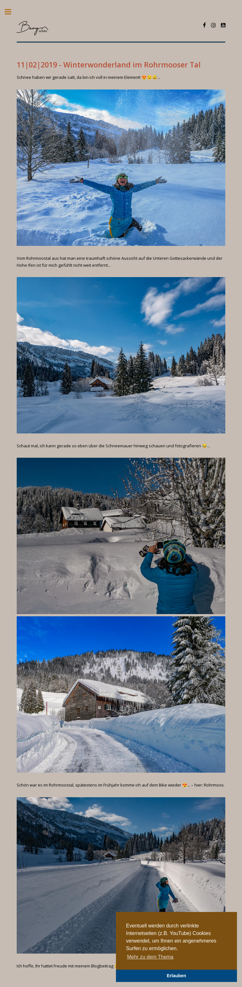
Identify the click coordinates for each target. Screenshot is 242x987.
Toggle (11, 12)
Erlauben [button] (176, 975)
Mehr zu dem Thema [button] (150, 957)
